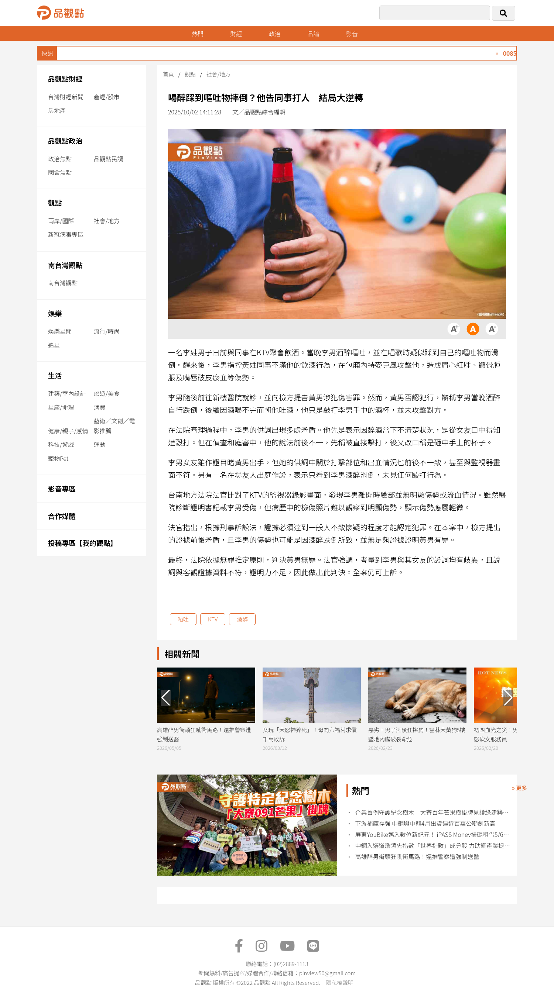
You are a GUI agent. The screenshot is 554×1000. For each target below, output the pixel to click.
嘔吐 (183, 619)
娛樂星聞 (60, 331)
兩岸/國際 (61, 220)
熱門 (198, 33)
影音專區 (62, 488)
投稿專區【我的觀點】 (82, 543)
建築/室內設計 (67, 393)
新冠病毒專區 (65, 234)
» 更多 (519, 788)
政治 (275, 33)
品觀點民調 (108, 158)
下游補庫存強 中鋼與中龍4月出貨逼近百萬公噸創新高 (425, 823)
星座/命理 (61, 407)
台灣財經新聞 (65, 96)
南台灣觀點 (65, 265)
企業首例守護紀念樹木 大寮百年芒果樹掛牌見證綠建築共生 (433, 812)
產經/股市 (107, 96)
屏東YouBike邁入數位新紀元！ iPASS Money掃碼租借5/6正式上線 (433, 834)
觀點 (55, 202)
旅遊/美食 (107, 393)
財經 (236, 33)
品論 (313, 33)
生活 (55, 375)
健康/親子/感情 (68, 430)
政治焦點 (60, 158)
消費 (100, 407)
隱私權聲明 (339, 982)
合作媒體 (62, 516)
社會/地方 (107, 220)
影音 (352, 33)
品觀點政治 (65, 140)
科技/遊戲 (61, 444)
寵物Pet (58, 458)
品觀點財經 (65, 78)
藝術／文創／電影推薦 (114, 425)
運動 (100, 444)
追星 (54, 345)
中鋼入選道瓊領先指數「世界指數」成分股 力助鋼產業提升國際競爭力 (433, 845)
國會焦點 (60, 172)
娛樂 (55, 313)
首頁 (168, 74)
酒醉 (242, 619)
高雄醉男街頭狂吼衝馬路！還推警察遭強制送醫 (417, 856)
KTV (213, 619)
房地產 (57, 110)
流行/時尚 (107, 331)
